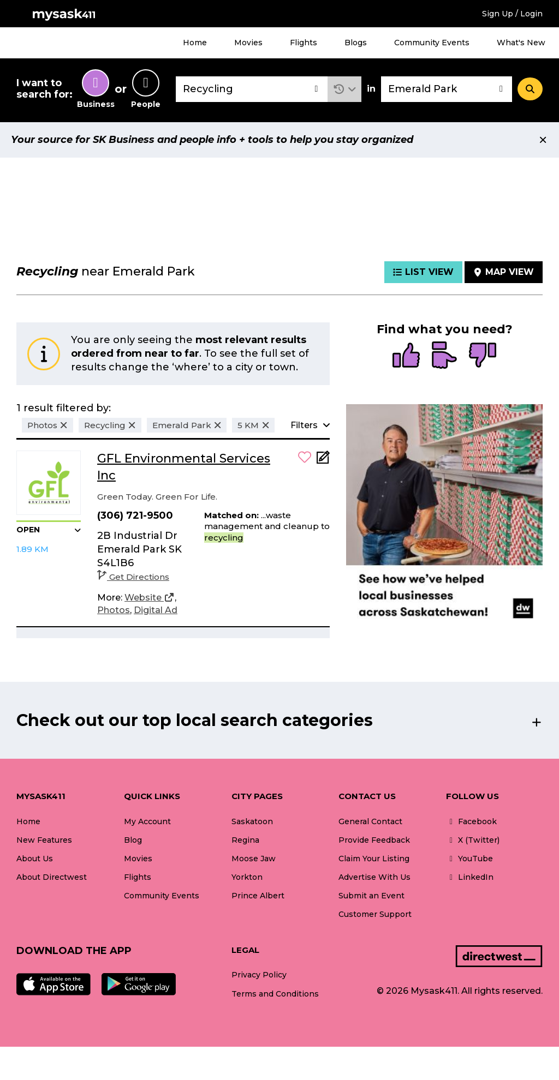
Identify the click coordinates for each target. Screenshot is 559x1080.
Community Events (431, 42)
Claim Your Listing (373, 858)
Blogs (355, 42)
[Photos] (113, 610)
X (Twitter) (472, 840)
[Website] (149, 598)
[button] (345, 89)
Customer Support (375, 914)
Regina (245, 840)
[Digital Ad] (155, 610)
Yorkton (247, 877)
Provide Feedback (374, 840)
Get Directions (133, 577)
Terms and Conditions (275, 994)
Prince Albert (257, 896)
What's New (521, 42)
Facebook (471, 821)
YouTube (469, 858)
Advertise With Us (374, 877)
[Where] (446, 89)
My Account (147, 821)
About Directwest (51, 877)
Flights (303, 42)
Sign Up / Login (512, 14)
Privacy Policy (259, 975)
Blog (133, 840)
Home (195, 42)
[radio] (406, 356)
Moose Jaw (253, 858)
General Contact (370, 821)
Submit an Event (371, 896)
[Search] (530, 88)
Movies (248, 42)
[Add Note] (323, 460)
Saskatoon (252, 821)
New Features (44, 840)
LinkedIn (469, 877)
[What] (252, 89)
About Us (34, 858)
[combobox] (252, 89)
